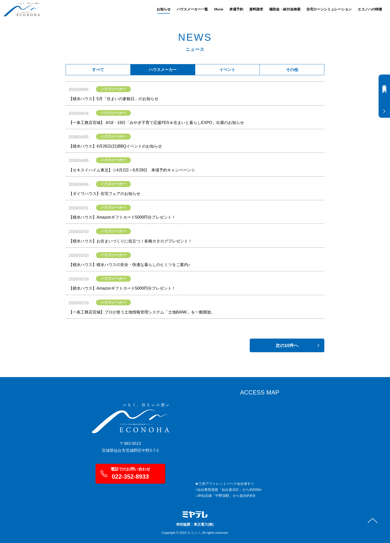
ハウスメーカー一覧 (192, 9)
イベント (227, 70)
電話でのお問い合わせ (130, 473)
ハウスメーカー (163, 70)
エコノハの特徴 (370, 9)
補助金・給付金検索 (284, 9)
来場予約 (236, 9)
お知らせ (164, 9)
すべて (98, 70)
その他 (292, 70)
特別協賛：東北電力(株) (195, 524)
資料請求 (256, 9)
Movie (218, 9)
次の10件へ (287, 345)
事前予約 (383, 87)
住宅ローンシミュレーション (329, 9)
